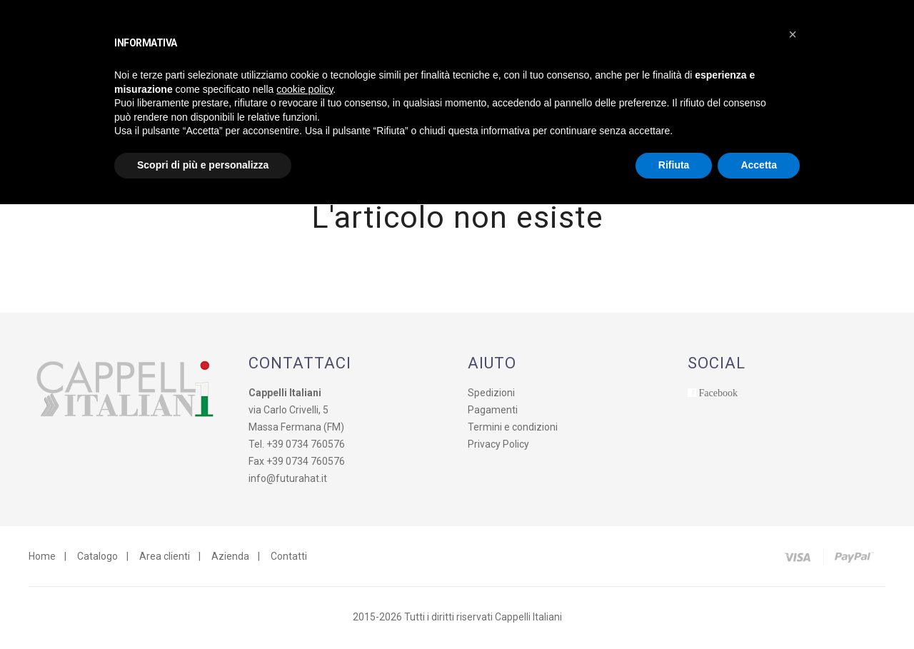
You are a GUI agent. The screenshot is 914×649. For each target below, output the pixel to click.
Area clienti (164, 558)
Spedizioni (491, 395)
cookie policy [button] (304, 89)
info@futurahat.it (287, 480)
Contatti (289, 558)
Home (42, 558)
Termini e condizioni (513, 429)
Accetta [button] (758, 165)
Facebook (718, 395)
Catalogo (97, 558)
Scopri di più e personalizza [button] (202, 165)
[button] (792, 34)
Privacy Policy (498, 446)
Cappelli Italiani (528, 619)
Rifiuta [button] (674, 165)
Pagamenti (493, 412)
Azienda (230, 558)
